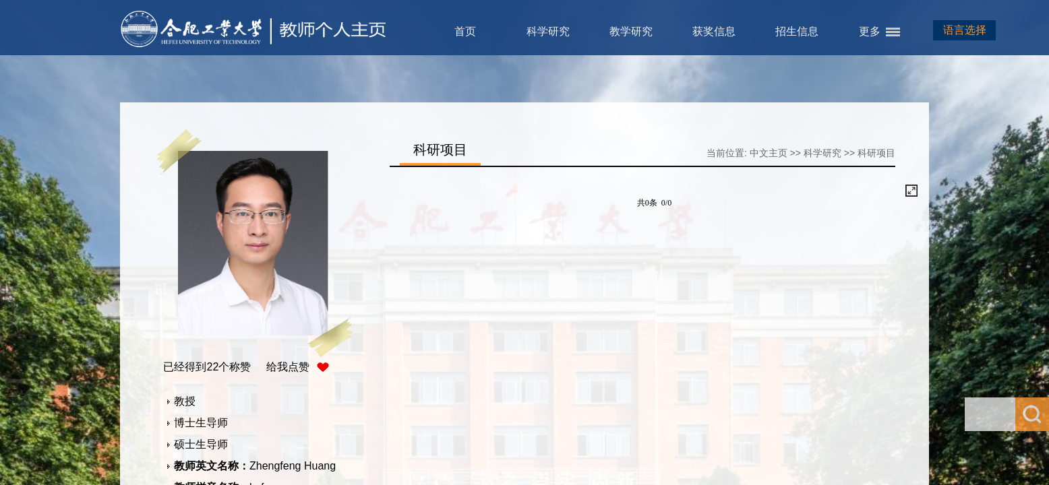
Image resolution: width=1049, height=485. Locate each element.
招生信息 (796, 31)
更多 (869, 31)
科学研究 (548, 31)
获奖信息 (714, 31)
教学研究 (631, 31)
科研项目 (876, 153)
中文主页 (768, 153)
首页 (465, 31)
